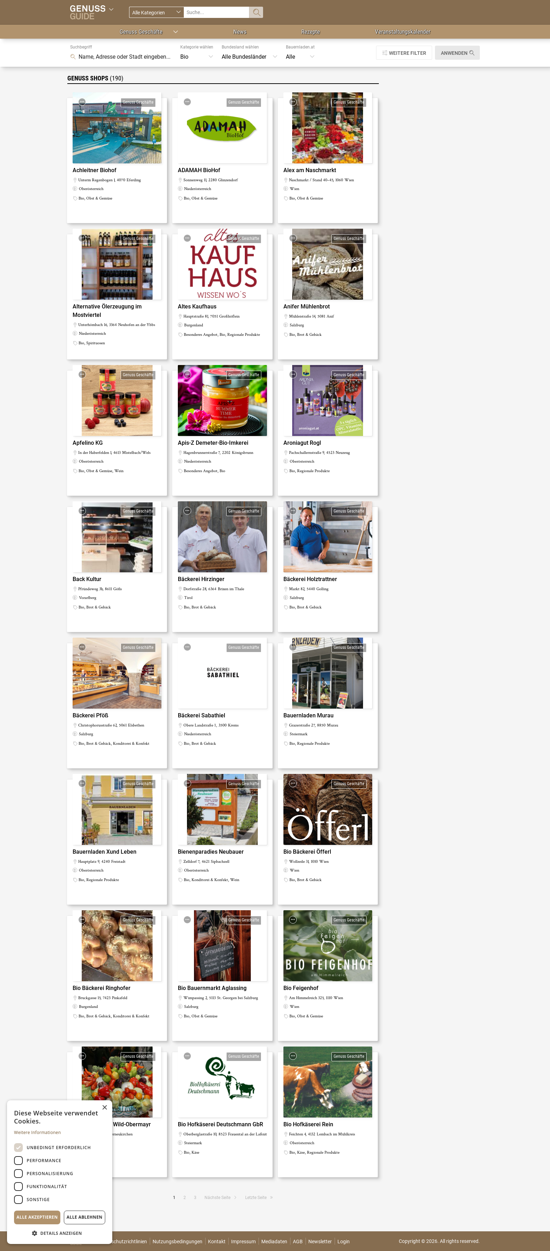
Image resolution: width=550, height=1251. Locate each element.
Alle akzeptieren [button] (37, 1217)
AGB (298, 1241)
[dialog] (59, 1172)
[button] (59, 1233)
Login (343, 1241)
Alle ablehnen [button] (84, 1217)
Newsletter (320, 1241)
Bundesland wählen (240, 47)
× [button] (104, 1107)
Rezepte (310, 31)
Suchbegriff (81, 47)
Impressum (243, 1241)
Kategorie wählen (196, 47)
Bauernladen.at (300, 47)
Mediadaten (274, 1241)
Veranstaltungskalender (402, 31)
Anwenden (454, 53)
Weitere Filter (407, 53)
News (240, 31)
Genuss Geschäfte (141, 31)
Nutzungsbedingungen (177, 1241)
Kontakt (217, 1241)
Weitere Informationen (37, 1132)
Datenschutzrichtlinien (122, 1241)
